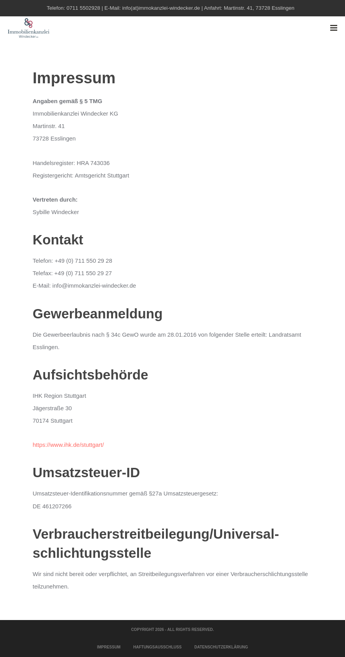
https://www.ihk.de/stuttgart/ (68, 444)
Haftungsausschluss (157, 647)
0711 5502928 (83, 8)
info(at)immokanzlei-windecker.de (161, 8)
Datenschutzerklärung (221, 647)
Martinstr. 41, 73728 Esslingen (259, 8)
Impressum (109, 647)
